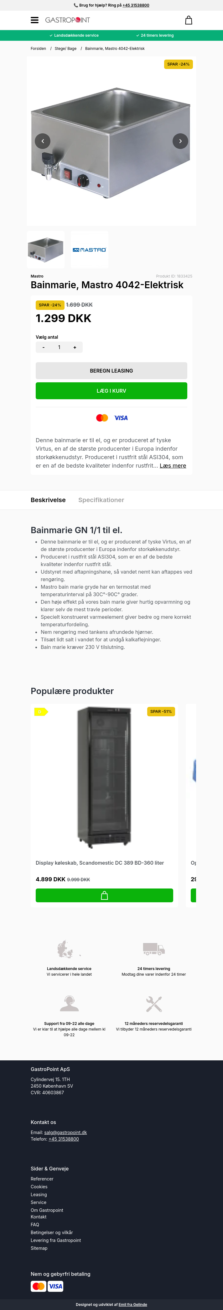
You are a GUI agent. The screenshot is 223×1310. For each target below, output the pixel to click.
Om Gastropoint (47, 1210)
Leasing (39, 1194)
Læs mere (173, 465)
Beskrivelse (48, 500)
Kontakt (38, 1216)
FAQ (35, 1224)
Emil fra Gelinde (133, 1304)
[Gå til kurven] (185, 20)
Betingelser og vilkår (52, 1232)
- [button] (43, 347)
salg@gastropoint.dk (65, 1132)
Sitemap (39, 1248)
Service (38, 1202)
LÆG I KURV (112, 391)
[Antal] (59, 347)
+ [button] (75, 347)
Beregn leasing (111, 371)
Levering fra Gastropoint (56, 1240)
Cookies (39, 1186)
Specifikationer (101, 500)
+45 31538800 (135, 5)
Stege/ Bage (66, 48)
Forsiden (38, 48)
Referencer (42, 1178)
